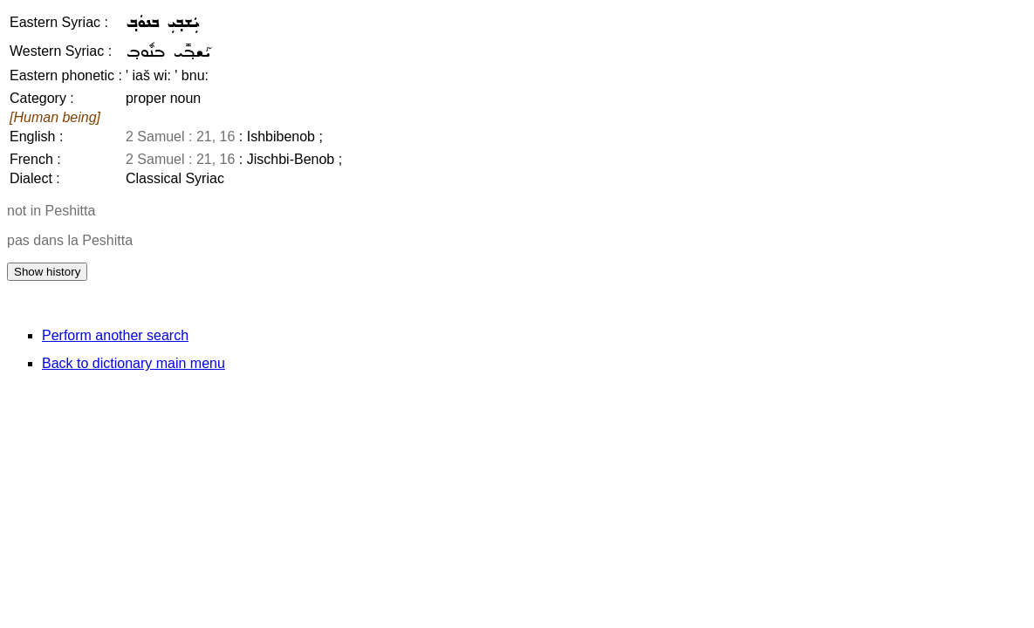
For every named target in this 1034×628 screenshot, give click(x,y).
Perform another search (115, 335)
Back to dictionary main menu (133, 363)
